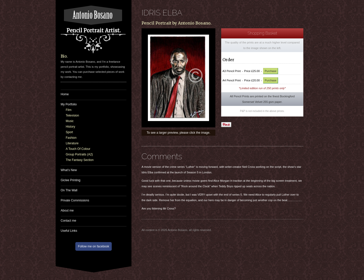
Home (65, 94)
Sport (69, 132)
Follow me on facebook (93, 246)
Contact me (68, 220)
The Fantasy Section (80, 160)
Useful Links (69, 230)
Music (70, 121)
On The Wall (69, 190)
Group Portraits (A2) (79, 154)
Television (72, 115)
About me (67, 210)
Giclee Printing (70, 180)
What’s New (69, 170)
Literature (72, 143)
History (70, 126)
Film (69, 110)
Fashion (71, 137)
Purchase (270, 71)
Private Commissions (75, 200)
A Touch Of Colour (78, 149)
